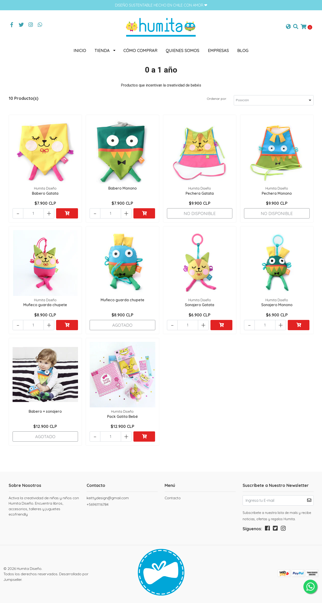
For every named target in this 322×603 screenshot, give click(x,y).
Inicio (80, 50)
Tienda (102, 50)
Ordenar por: (217, 99)
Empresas (218, 50)
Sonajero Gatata (199, 304)
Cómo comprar (140, 50)
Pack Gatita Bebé (122, 416)
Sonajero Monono (276, 304)
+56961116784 (97, 504)
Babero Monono (122, 188)
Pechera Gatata (200, 193)
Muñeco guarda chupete (45, 304)
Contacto (173, 498)
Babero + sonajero (45, 411)
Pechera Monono (277, 193)
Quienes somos (182, 50)
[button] (288, 27)
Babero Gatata (45, 193)
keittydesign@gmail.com (108, 498)
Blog (242, 50)
